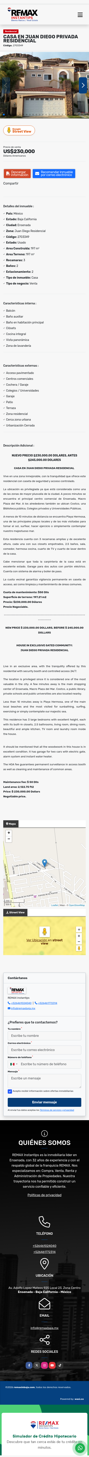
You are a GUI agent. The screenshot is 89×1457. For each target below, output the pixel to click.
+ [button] (9, 833)
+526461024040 (21, 1003)
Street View (19, 130)
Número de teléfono (20, 1057)
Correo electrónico (20, 1043)
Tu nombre (15, 1028)
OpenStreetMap (77, 905)
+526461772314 (47, 1003)
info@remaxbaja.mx (23, 1008)
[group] (44, 85)
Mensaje (13, 1071)
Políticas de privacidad (45, 1195)
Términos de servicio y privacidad (57, 1110)
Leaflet (54, 905)
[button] (4, 114)
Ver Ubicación (37, 940)
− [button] (9, 839)
